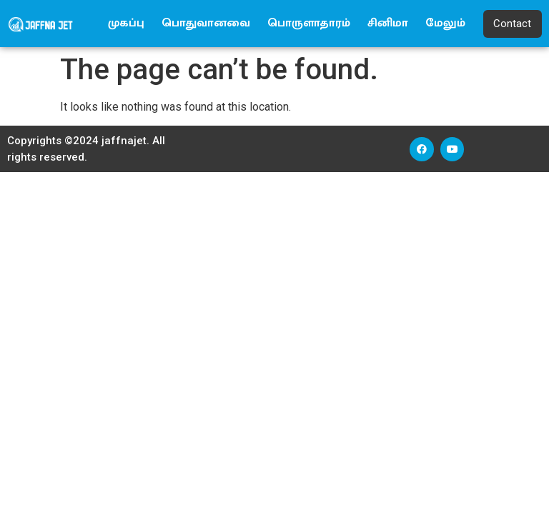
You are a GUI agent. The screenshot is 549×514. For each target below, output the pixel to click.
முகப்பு (126, 23)
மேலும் (445, 23)
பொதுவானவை (206, 23)
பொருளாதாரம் (308, 23)
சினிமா (387, 23)
